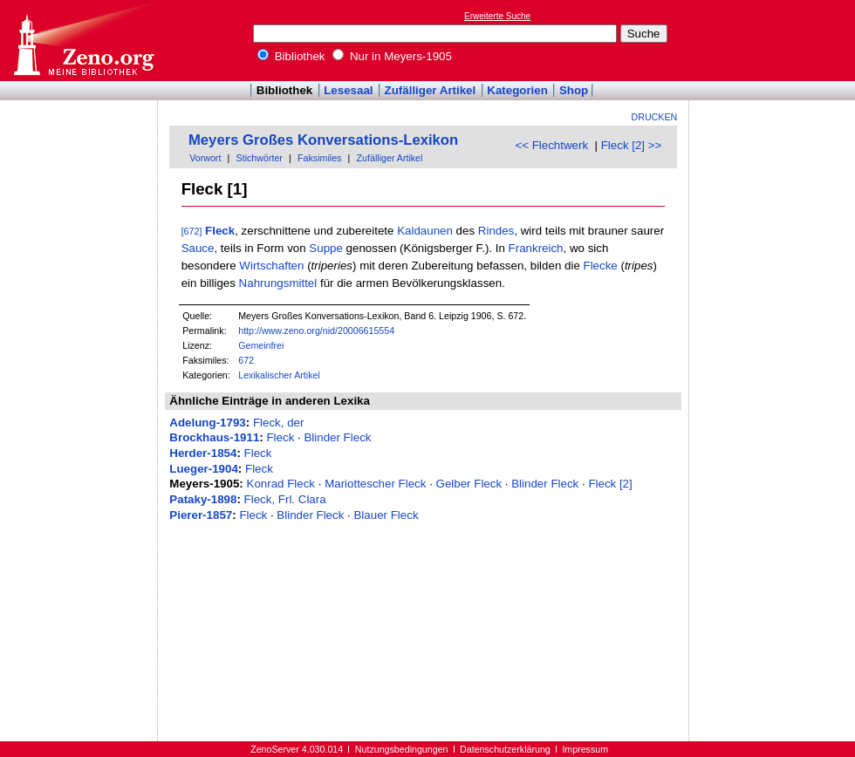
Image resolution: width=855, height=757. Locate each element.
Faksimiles (319, 158)
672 (246, 360)
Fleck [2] (610, 483)
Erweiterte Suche (497, 16)
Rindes (496, 230)
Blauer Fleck (385, 515)
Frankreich (536, 248)
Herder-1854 (202, 453)
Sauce (198, 248)
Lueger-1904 (203, 468)
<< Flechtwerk (551, 145)
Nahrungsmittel (278, 283)
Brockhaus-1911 (214, 437)
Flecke (601, 265)
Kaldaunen (425, 230)
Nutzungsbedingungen (401, 749)
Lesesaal (348, 90)
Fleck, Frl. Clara (285, 499)
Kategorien (517, 90)
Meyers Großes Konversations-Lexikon (323, 140)
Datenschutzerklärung (505, 749)
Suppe (326, 248)
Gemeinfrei (261, 345)
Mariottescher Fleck (375, 483)
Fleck (220, 230)
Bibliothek (291, 56)
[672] (191, 231)
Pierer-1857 (200, 515)
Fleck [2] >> (631, 145)
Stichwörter (259, 158)
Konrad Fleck (281, 483)
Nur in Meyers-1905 (392, 56)
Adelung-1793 (207, 422)
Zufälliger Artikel (430, 90)
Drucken (655, 117)
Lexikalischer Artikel (279, 375)
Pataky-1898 (202, 499)
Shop (573, 90)
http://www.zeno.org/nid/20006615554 (316, 330)
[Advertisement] (774, 40)
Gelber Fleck (469, 483)
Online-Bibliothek (83, 40)
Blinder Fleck (337, 437)
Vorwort (205, 158)
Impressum (585, 749)
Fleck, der (278, 422)
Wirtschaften (271, 265)
